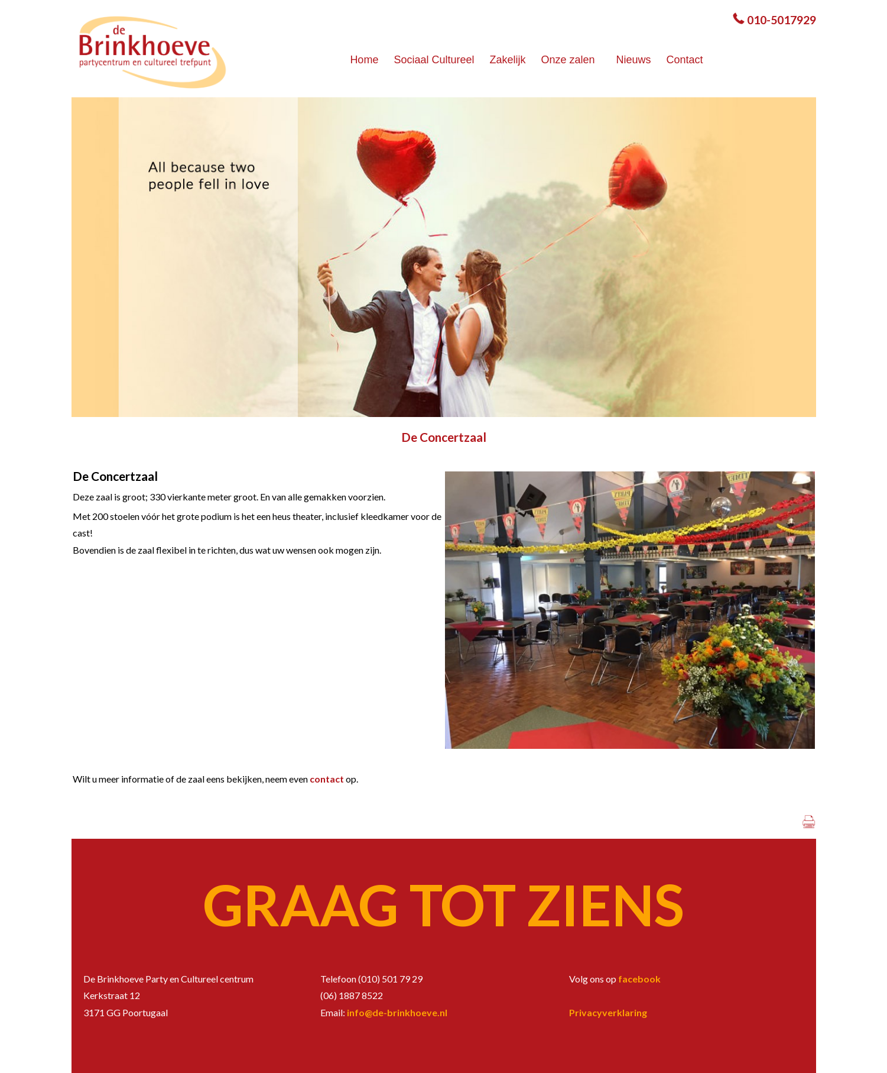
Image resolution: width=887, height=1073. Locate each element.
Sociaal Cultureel (434, 60)
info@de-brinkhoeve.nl (397, 1012)
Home (364, 60)
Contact (685, 60)
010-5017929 (781, 20)
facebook (639, 978)
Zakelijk (507, 60)
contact (328, 778)
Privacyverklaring (608, 1012)
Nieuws (633, 60)
